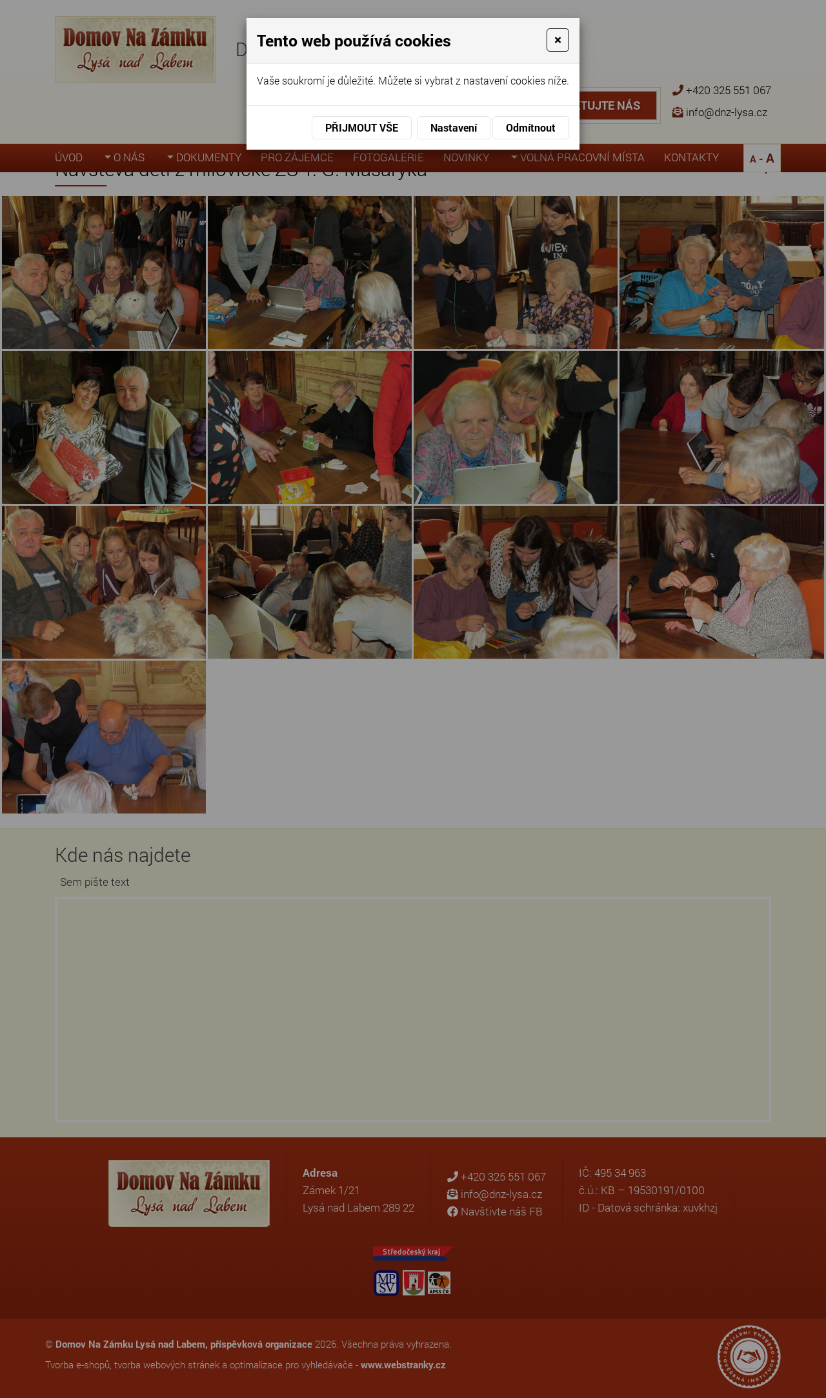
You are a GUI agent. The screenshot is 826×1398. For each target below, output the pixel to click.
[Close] (558, 40)
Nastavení (453, 127)
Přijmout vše (361, 127)
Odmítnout (531, 127)
